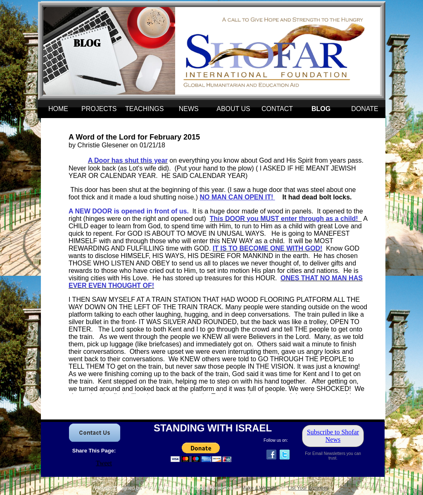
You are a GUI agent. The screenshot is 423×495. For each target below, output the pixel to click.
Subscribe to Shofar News (333, 436)
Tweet (104, 463)
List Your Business (308, 488)
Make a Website (259, 488)
